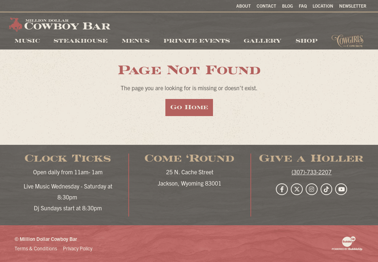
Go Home (189, 107)
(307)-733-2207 (311, 171)
